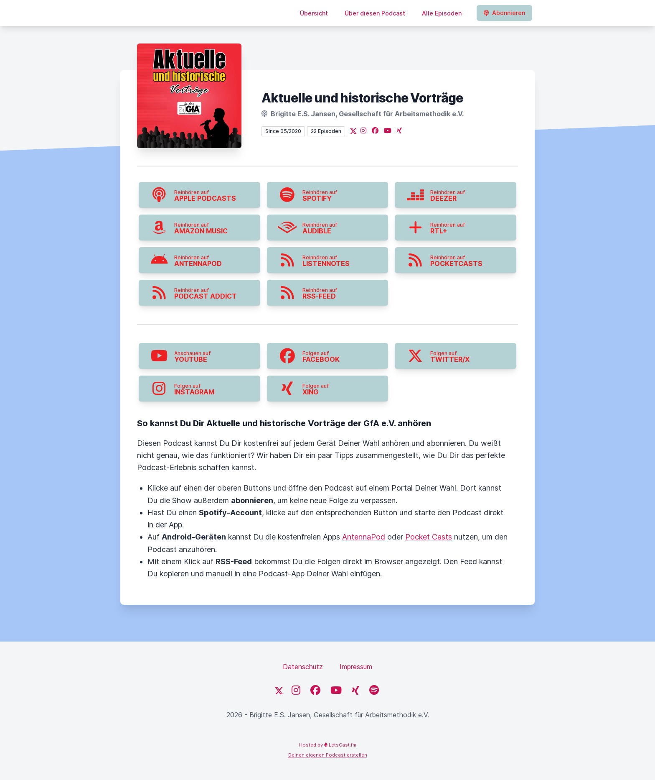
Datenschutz (303, 666)
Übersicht (314, 13)
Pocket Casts (428, 536)
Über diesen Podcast (375, 13)
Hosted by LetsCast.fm (327, 745)
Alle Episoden (442, 13)
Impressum (356, 666)
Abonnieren (504, 12)
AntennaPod (363, 536)
